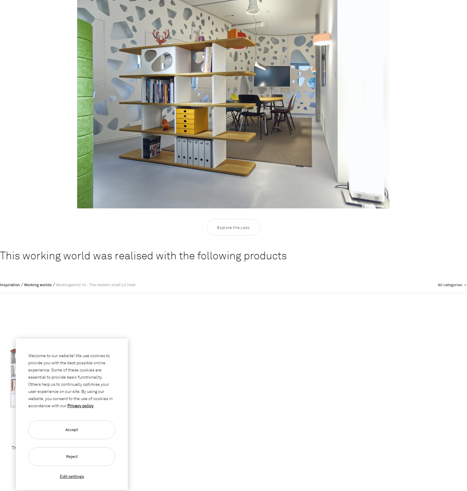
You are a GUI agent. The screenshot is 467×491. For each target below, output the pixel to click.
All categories (450, 284)
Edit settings (72, 476)
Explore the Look (233, 227)
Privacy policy (80, 405)
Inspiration (10, 284)
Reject (72, 456)
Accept (72, 429)
